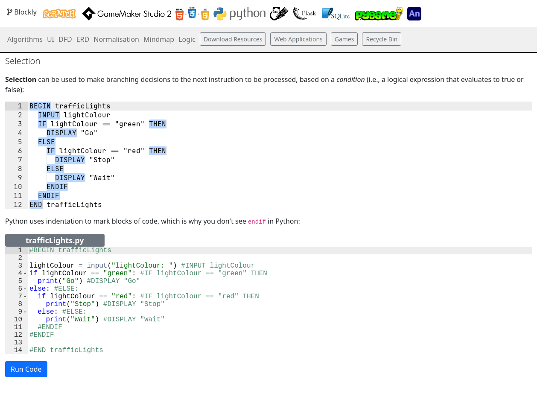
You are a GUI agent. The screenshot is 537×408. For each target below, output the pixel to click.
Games (344, 39)
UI (50, 39)
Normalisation (116, 39)
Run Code (26, 393)
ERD (83, 39)
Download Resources (233, 39)
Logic (187, 39)
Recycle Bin (381, 39)
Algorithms (25, 39)
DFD (65, 39)
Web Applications (298, 39)
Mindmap (158, 39)
